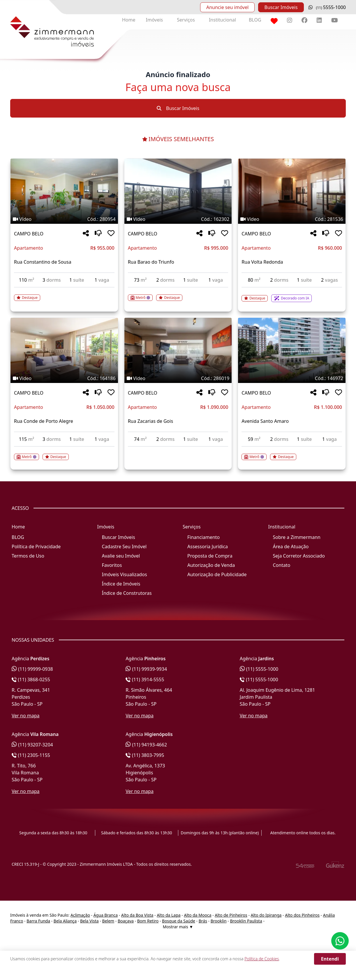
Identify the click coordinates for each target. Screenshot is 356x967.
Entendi (330, 959)
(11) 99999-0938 (32, 669)
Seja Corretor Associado (299, 556)
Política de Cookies (261, 958)
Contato (281, 565)
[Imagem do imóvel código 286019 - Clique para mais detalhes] (178, 350)
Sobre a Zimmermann (296, 537)
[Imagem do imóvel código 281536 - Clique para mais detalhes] (292, 191)
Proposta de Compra (209, 556)
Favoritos (112, 565)
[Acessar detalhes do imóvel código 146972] (292, 453)
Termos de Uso (28, 556)
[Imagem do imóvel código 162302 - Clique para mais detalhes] (178, 191)
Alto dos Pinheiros (302, 915)
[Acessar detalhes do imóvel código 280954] (64, 294)
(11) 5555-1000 (259, 669)
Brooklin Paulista (246, 921)
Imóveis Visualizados (124, 574)
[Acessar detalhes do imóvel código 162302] (178, 294)
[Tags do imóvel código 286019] (178, 378)
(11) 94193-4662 (146, 744)
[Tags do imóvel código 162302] (178, 219)
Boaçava (126, 921)
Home (128, 20)
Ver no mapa (26, 715)
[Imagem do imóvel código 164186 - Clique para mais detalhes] (64, 350)
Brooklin (219, 921)
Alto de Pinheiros (231, 915)
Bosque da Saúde (178, 921)
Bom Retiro (148, 921)
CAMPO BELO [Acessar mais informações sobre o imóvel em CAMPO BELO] (28, 233)
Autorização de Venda (211, 565)
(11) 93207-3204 (32, 744)
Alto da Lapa (168, 915)
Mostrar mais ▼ (178, 926)
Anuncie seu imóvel (227, 7)
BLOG (255, 20)
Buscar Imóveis (280, 7)
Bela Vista (89, 921)
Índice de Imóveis (121, 584)
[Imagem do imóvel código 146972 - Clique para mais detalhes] (292, 350)
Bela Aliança (65, 921)
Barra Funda (38, 921)
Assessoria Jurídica (207, 546)
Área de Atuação (291, 546)
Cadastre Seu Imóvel (124, 546)
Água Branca (106, 915)
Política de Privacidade (36, 546)
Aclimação (80, 915)
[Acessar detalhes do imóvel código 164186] (64, 453)
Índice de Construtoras (127, 593)
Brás (203, 921)
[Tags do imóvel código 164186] (64, 378)
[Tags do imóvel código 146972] (292, 378)
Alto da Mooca (197, 915)
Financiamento (203, 537)
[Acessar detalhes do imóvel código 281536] (292, 295)
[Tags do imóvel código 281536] (292, 219)
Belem (108, 921)
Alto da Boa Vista (137, 915)
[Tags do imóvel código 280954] (64, 219)
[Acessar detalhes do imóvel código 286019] (178, 450)
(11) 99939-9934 (146, 669)
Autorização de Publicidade (216, 574)
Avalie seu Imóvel (121, 556)
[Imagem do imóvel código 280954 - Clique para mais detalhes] (64, 191)
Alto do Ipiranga (266, 915)
